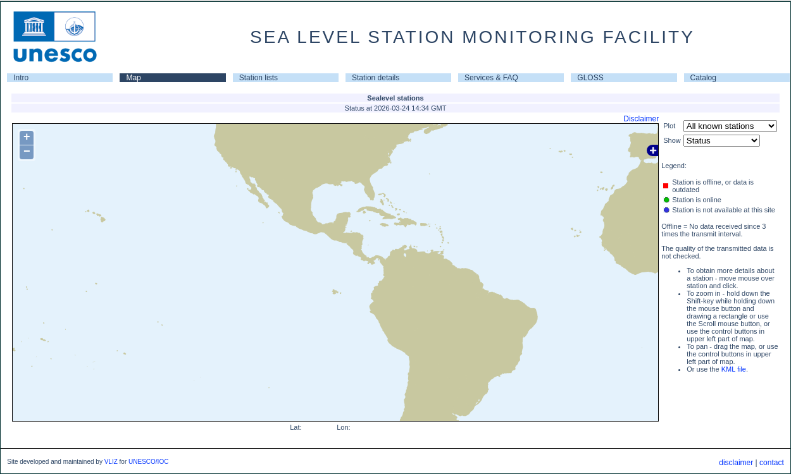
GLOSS (590, 77)
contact (771, 462)
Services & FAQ (491, 77)
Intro (20, 77)
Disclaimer (641, 118)
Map (133, 77)
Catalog (703, 77)
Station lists (258, 77)
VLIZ (111, 461)
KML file (733, 369)
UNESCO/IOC (148, 461)
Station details (375, 77)
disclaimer (736, 462)
